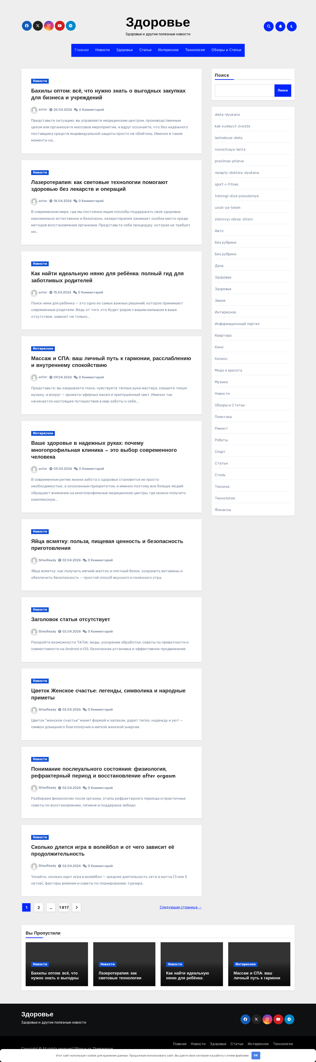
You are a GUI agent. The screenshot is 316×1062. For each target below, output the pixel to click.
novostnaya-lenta (230, 149)
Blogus (81, 1049)
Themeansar (103, 1049)
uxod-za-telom (228, 208)
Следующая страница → (181, 907)
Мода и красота (228, 370)
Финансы (223, 510)
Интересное (168, 50)
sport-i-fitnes (227, 184)
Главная (82, 50)
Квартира (223, 335)
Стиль (220, 475)
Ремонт (221, 428)
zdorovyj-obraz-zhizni (234, 219)
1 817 (63, 907)
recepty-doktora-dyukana (237, 173)
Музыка (221, 382)
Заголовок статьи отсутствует (70, 619)
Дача (219, 266)
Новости (102, 50)
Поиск (222, 75)
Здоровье (158, 23)
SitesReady (43, 560)
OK (256, 1055)
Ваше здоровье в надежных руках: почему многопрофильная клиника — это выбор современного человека (104, 450)
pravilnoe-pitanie (229, 161)
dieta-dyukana (227, 115)
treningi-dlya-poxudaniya (237, 196)
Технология (195, 50)
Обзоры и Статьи (226, 50)
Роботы (221, 440)
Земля (220, 301)
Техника (222, 487)
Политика (223, 417)
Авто (219, 231)
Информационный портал (237, 324)
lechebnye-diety (229, 138)
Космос (221, 359)
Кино (219, 347)
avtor (39, 109)
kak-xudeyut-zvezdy (233, 126)
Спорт (220, 452)
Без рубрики (225, 242)
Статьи (145, 50)
